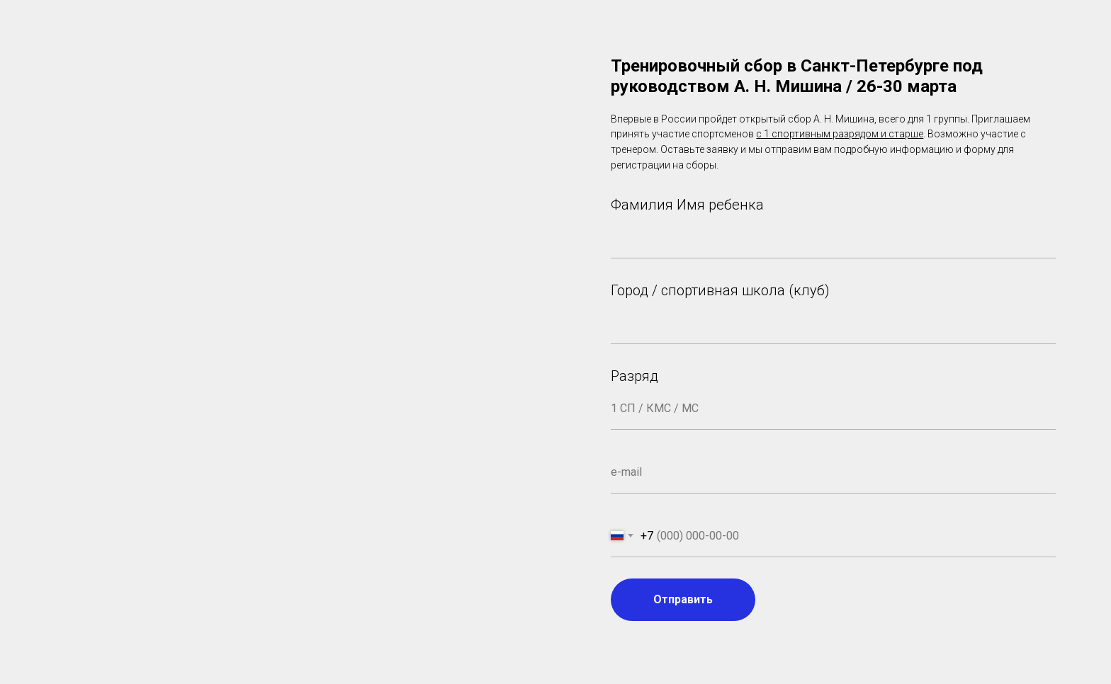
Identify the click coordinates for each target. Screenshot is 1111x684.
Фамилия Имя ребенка (687, 204)
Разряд (634, 375)
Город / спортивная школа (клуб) (720, 290)
